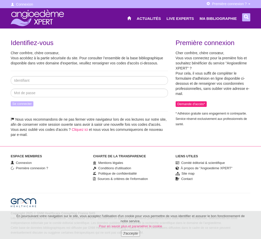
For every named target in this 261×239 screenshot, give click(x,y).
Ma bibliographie (218, 18)
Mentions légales (108, 163)
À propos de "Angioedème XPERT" (204, 168)
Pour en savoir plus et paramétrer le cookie (130, 229)
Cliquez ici (80, 130)
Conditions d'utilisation (112, 168)
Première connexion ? (29, 168)
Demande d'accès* (191, 104)
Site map (185, 173)
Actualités (149, 18)
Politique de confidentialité (115, 173)
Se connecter (22, 104)
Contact (184, 179)
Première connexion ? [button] (228, 4)
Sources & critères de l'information (120, 179)
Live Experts (180, 18)
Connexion (22, 4)
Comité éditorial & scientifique (200, 163)
